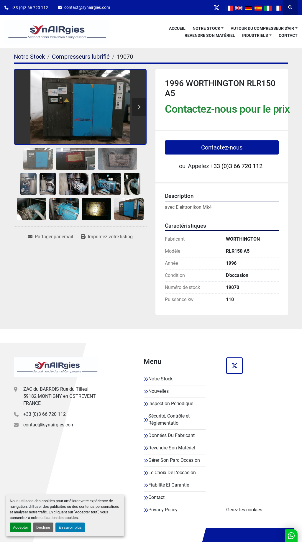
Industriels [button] (255, 35)
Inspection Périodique (170, 403)
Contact (288, 35)
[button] (208, 28)
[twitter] (216, 7)
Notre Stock (206, 28)
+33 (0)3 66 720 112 (29, 7)
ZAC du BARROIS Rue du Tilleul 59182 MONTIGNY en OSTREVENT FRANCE (59, 396)
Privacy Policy (163, 510)
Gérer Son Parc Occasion (174, 460)
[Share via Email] (50, 236)
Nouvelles (158, 391)
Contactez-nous (221, 147)
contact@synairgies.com (87, 7)
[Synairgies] (56, 367)
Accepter (20, 527)
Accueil (177, 28)
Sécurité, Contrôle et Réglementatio (169, 419)
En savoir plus (70, 527)
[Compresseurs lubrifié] (81, 56)
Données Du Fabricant (171, 435)
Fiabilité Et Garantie (168, 485)
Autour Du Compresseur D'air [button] (262, 28)
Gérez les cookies (244, 510)
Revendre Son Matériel (210, 35)
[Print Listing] (107, 236)
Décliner (43, 527)
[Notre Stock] (29, 56)
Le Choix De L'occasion (172, 472)
